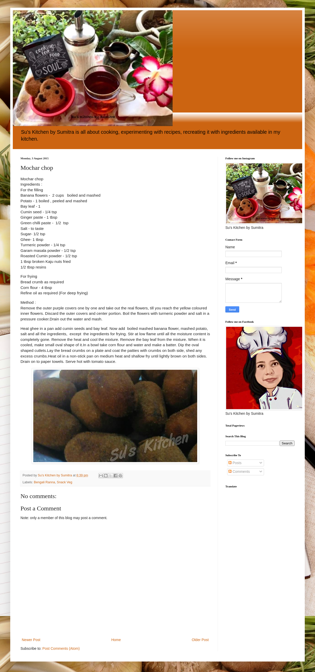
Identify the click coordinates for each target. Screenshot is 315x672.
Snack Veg (64, 482)
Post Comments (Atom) (61, 648)
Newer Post (31, 640)
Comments (239, 471)
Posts (235, 463)
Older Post (200, 640)
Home (116, 640)
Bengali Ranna (44, 482)
